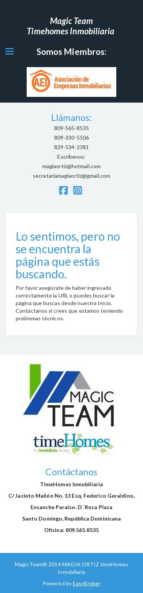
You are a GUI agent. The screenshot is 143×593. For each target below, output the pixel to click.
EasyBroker (86, 583)
